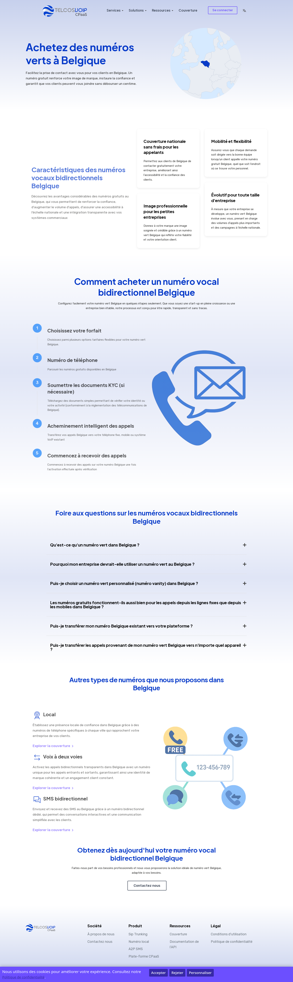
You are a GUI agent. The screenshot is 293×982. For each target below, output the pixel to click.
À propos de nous (100, 934)
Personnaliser (200, 972)
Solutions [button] (136, 10)
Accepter (158, 972)
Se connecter (222, 10)
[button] (244, 10)
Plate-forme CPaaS (144, 956)
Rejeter (177, 972)
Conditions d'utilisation (228, 934)
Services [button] (114, 10)
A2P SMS (136, 949)
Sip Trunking (138, 934)
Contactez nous (147, 886)
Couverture (188, 10)
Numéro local (139, 942)
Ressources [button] (161, 10)
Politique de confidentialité (231, 942)
